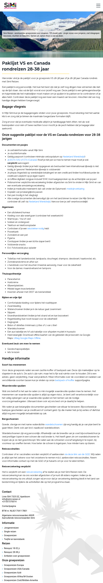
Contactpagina (9, 506)
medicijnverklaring (75, 189)
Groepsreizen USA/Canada (16, 569)
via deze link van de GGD (77, 454)
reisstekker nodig (35, 228)
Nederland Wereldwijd (74, 156)
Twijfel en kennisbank (14, 539)
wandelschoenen (54, 424)
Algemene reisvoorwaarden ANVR (18, 515)
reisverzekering (34, 472)
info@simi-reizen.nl (11, 499)
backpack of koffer (64, 380)
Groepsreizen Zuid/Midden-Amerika (21, 580)
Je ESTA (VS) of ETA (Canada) (22, 160)
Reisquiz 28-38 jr (12, 552)
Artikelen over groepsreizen (17, 556)
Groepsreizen (10, 535)
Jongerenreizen (11, 528)
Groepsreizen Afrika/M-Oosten (18, 576)
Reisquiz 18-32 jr (12, 548)
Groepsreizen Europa (14, 565)
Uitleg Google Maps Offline (27, 338)
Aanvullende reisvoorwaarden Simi (18, 518)
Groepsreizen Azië (12, 572)
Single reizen (10, 531)
